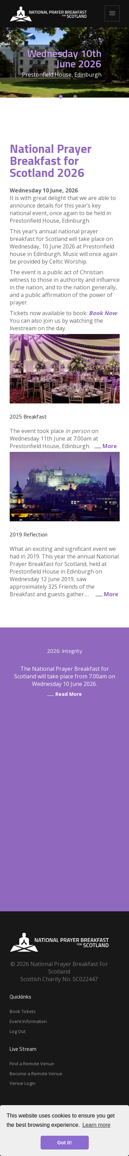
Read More (64, 694)
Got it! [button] (64, 1142)
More (104, 446)
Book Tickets (23, 1011)
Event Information (28, 1021)
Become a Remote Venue (36, 1073)
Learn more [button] (96, 1125)
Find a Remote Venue (32, 1063)
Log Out (17, 1031)
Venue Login (22, 1083)
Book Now (103, 313)
